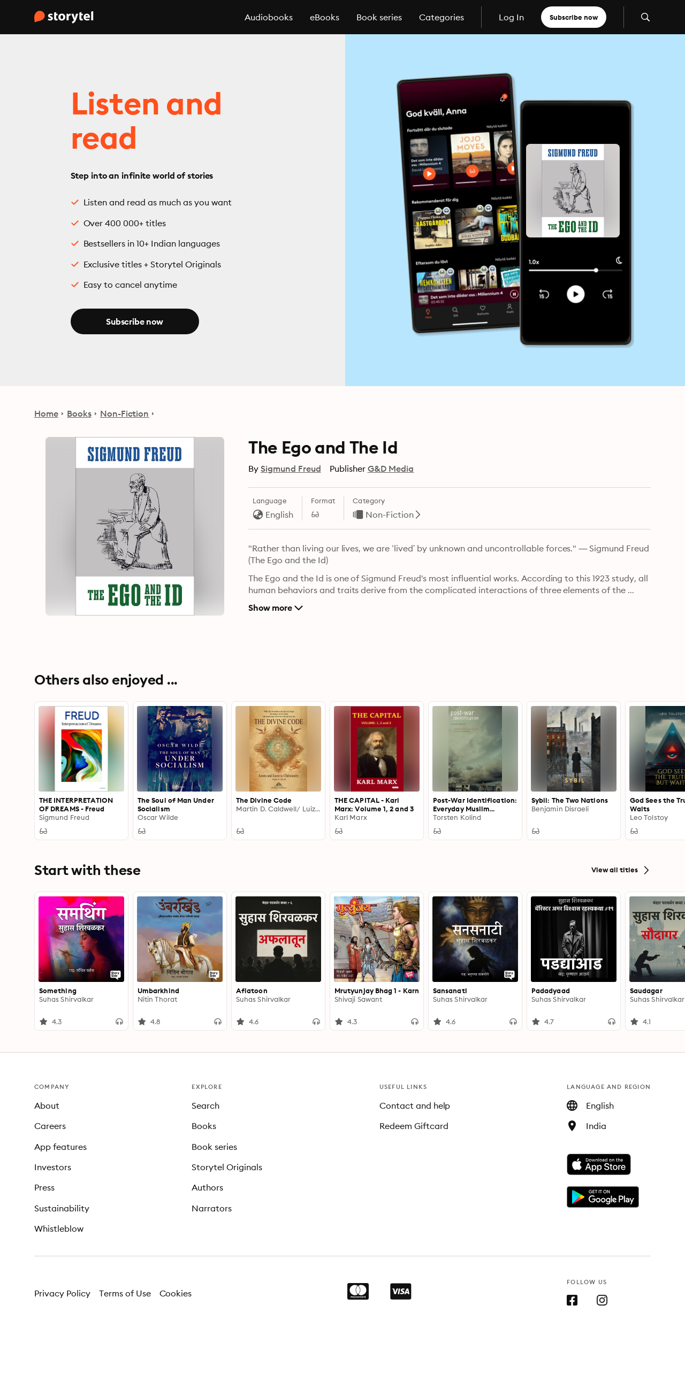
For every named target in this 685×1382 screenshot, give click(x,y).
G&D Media (391, 468)
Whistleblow (58, 1228)
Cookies (175, 1293)
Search (205, 1105)
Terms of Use (125, 1293)
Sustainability (61, 1208)
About (46, 1105)
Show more (275, 607)
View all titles (621, 870)
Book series (379, 17)
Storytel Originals (227, 1167)
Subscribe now (574, 17)
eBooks (324, 17)
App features (60, 1146)
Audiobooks (269, 17)
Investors (52, 1167)
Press (44, 1187)
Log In (511, 17)
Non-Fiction (124, 413)
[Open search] (645, 17)
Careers (50, 1125)
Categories (441, 17)
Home (46, 413)
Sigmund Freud (291, 468)
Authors (207, 1187)
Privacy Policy (62, 1293)
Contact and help (415, 1105)
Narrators (212, 1208)
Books (79, 413)
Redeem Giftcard (413, 1125)
